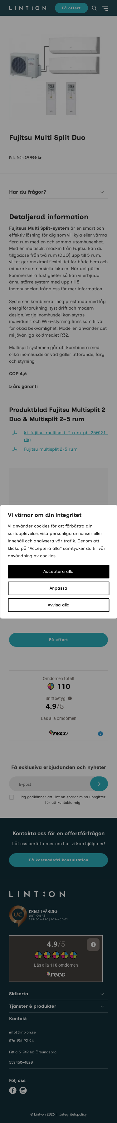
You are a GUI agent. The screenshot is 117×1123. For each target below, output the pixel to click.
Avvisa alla (59, 605)
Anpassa (58, 588)
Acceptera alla (58, 571)
